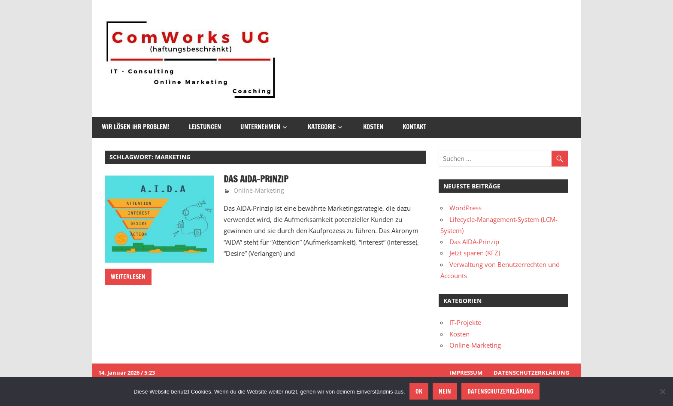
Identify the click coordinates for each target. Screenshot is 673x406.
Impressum (466, 372)
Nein (445, 391)
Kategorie (322, 126)
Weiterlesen (128, 277)
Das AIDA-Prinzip (256, 179)
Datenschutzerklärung (531, 372)
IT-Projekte (465, 322)
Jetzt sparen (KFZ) (474, 252)
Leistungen (205, 126)
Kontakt (414, 126)
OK (418, 391)
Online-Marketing (258, 190)
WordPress (465, 207)
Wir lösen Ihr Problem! (136, 126)
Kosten (373, 126)
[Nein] (662, 391)
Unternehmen (260, 126)
